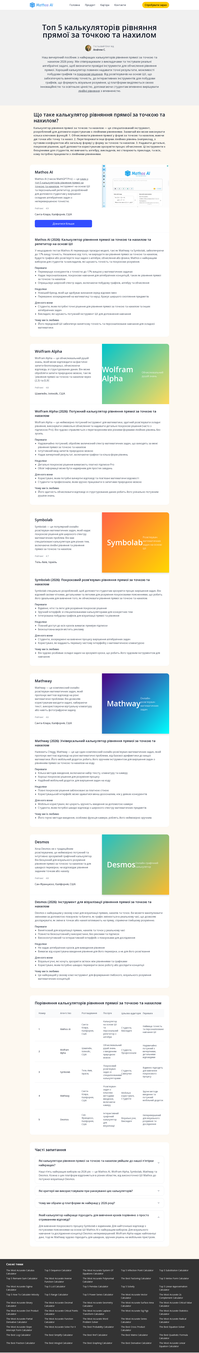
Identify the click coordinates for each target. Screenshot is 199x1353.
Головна (74, 5)
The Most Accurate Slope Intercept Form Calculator (19, 1329)
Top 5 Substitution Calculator (173, 1270)
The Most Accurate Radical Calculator (172, 1321)
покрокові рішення (90, 74)
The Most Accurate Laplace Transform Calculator (96, 1313)
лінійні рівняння (89, 91)
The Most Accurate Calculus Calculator (20, 1272)
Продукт (90, 5)
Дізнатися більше (63, 223)
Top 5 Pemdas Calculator (95, 1286)
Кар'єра (104, 5)
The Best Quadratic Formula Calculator (173, 1337)
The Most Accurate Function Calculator (58, 1321)
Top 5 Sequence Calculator (58, 1270)
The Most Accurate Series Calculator (134, 1321)
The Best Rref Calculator (95, 1335)
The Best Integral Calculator (58, 1343)
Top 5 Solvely (127, 1286)
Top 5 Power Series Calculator (98, 1295)
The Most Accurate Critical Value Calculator (175, 1305)
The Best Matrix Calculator (134, 1335)
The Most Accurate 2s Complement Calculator (171, 1297)
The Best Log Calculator (18, 1335)
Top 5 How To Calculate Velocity (22, 1295)
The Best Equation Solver (172, 1327)
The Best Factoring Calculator (136, 1278)
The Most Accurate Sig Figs (134, 1311)
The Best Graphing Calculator (97, 1343)
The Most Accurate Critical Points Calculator (61, 1313)
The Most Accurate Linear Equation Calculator (172, 1345)
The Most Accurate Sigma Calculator (19, 1288)
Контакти (120, 5)
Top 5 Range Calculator (56, 1295)
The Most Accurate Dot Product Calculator (22, 1313)
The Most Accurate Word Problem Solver (95, 1321)
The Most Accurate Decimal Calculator (58, 1305)
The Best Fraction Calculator (20, 1343)
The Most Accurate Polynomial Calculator (98, 1280)
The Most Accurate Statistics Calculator (173, 1313)
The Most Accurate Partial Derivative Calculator (19, 1321)
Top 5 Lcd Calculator (54, 1286)
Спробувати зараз (156, 5)
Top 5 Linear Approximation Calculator (173, 1288)
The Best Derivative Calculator (136, 1343)
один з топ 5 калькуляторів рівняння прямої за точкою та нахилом (61, 182)
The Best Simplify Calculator (58, 1335)
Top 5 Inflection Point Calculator (137, 1270)
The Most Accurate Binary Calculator (19, 1305)
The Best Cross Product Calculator (133, 1329)
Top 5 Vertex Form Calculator (174, 1278)
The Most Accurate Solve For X (60, 1327)
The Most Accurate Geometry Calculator (98, 1305)
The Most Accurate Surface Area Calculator (137, 1305)
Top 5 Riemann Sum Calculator (21, 1278)
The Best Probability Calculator (98, 1327)
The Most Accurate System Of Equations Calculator (98, 1272)
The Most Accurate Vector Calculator (134, 1297)
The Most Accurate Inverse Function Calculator (58, 1280)
